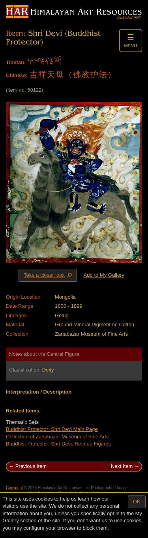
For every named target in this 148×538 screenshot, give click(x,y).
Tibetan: (16, 62)
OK (137, 502)
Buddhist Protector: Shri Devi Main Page (52, 429)
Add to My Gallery (104, 275)
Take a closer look (48, 275)
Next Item (122, 466)
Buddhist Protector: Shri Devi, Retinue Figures (58, 444)
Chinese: (17, 75)
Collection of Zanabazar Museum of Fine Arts (57, 437)
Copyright (14, 488)
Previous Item (31, 466)
